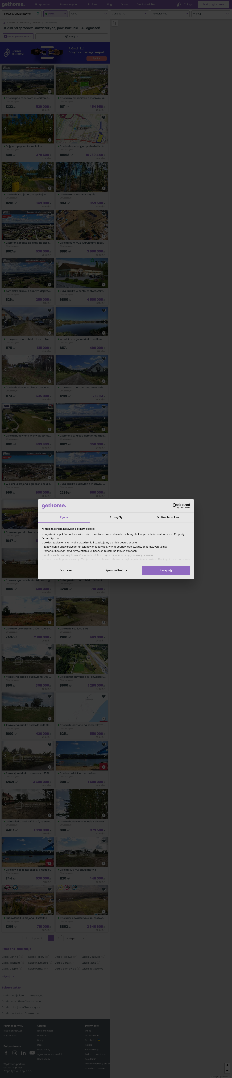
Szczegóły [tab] (116, 517)
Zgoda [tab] (64, 517)
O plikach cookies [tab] (168, 517)
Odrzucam (66, 570)
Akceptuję (166, 570)
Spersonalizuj (116, 570)
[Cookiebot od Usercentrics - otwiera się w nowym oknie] (175, 505)
